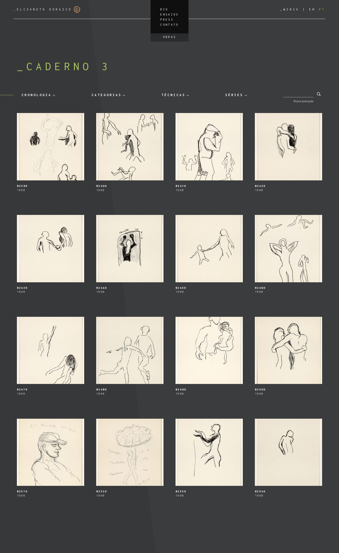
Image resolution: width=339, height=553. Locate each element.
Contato (169, 24)
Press (166, 19)
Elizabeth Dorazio (47, 9)
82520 (101, 491)
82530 (181, 491)
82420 (260, 186)
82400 (101, 186)
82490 (181, 389)
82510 (22, 491)
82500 (260, 389)
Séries (234, 95)
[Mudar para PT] (322, 9)
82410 (181, 186)
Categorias (107, 95)
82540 (260, 491)
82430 (22, 288)
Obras (169, 37)
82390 (22, 186)
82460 (260, 288)
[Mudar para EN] (312, 9)
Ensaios (169, 14)
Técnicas (173, 95)
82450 (181, 288)
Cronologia (37, 95)
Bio (164, 9)
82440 (101, 288)
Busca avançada (303, 101)
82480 (101, 389)
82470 (22, 389)
